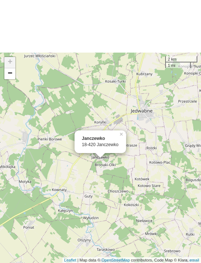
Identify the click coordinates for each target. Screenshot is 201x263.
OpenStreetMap (116, 260)
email (194, 260)
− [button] (10, 73)
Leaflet (70, 260)
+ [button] (10, 62)
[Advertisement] (100, 26)
